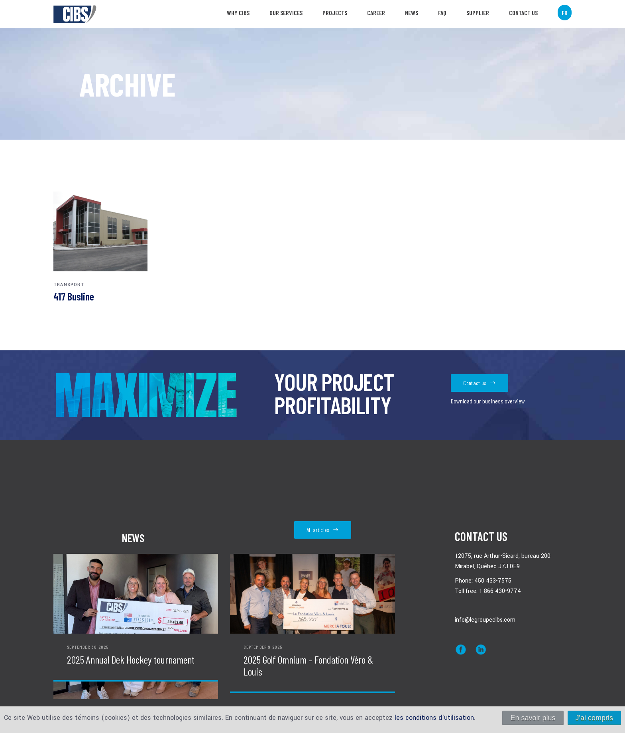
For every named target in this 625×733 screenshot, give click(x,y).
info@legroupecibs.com (485, 620)
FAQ (442, 12)
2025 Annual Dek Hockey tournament (131, 660)
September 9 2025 (263, 647)
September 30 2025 (87, 647)
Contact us (523, 12)
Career (376, 12)
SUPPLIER (477, 12)
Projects (334, 12)
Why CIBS (238, 12)
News (411, 12)
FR (565, 12)
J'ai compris (594, 718)
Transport (69, 285)
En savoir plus (532, 718)
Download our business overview (488, 401)
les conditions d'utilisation (434, 717)
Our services (286, 12)
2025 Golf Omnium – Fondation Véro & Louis (308, 666)
